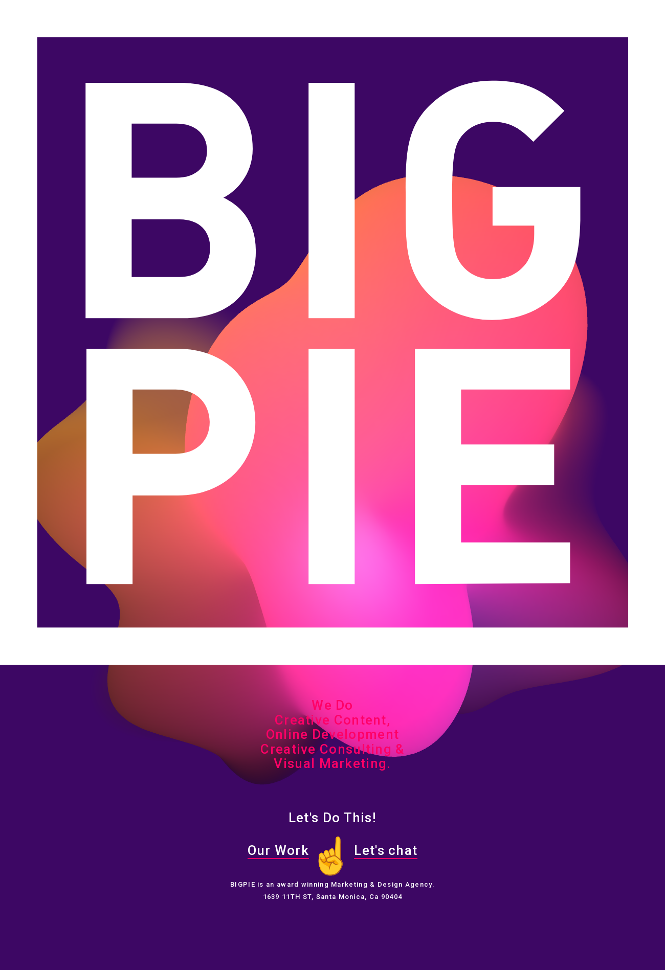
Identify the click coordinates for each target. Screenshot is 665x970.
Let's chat (385, 850)
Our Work (278, 850)
